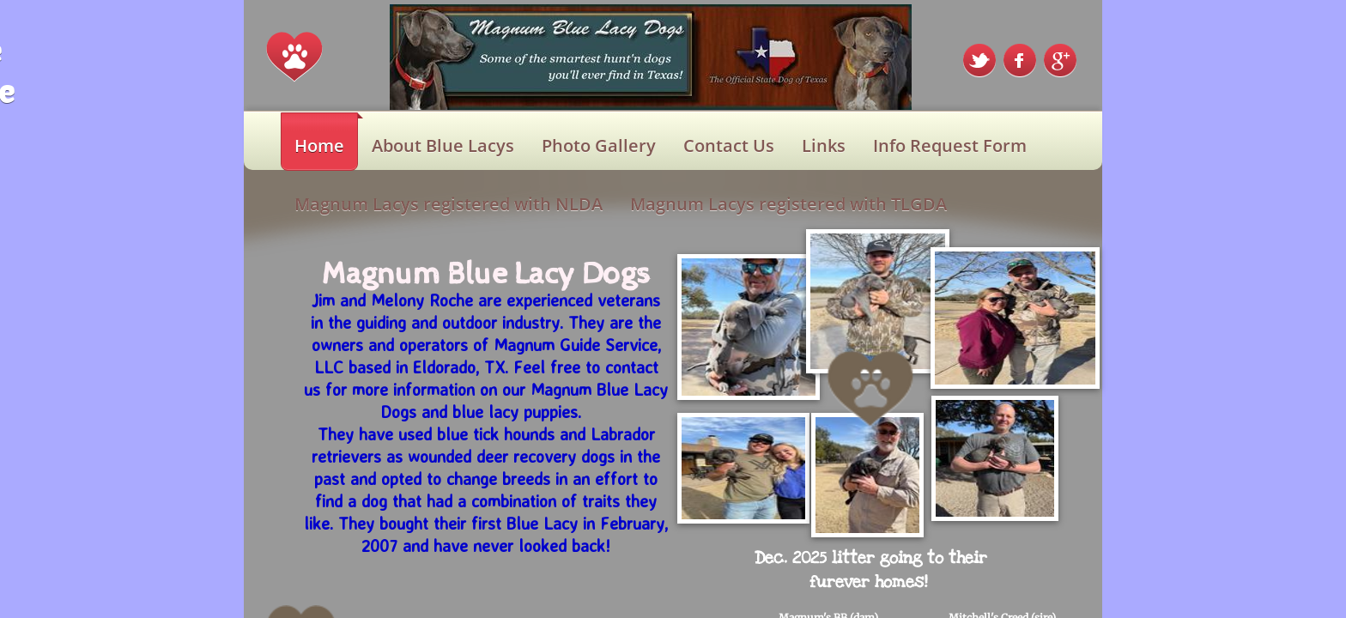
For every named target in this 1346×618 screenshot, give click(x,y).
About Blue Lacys (443, 145)
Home (319, 145)
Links (824, 145)
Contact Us (728, 145)
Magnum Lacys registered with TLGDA (788, 203)
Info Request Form (950, 145)
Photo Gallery (599, 145)
